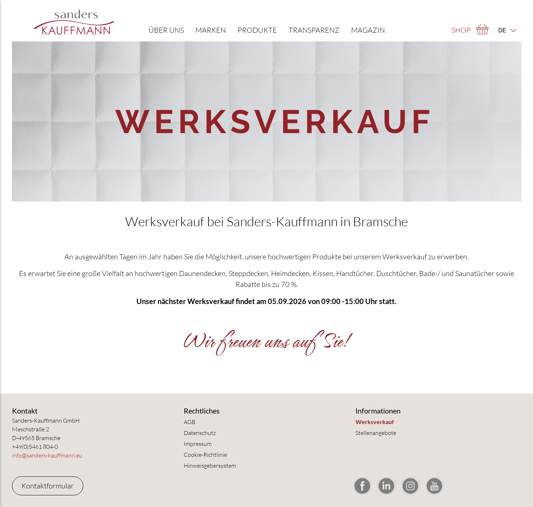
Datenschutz (200, 432)
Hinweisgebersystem (210, 465)
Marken (210, 30)
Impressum (198, 443)
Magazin (368, 30)
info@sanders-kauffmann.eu (47, 455)
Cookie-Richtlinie (205, 454)
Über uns (166, 30)
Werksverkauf (374, 421)
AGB (189, 422)
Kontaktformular (47, 485)
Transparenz (314, 30)
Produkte (257, 30)
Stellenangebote (375, 432)
